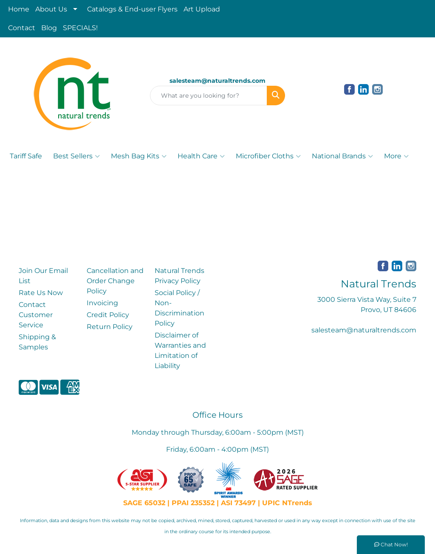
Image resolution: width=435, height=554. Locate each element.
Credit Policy (108, 315)
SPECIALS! (80, 28)
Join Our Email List (43, 276)
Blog (49, 28)
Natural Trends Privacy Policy (179, 276)
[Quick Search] (208, 95)
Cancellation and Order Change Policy (115, 281)
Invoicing (102, 303)
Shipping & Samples (37, 342)
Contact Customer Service (36, 315)
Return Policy (110, 327)
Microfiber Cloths (268, 156)
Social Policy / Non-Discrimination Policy (179, 308)
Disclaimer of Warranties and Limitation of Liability (180, 350)
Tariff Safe (26, 156)
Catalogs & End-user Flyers (132, 9)
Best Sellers (76, 156)
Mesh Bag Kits (139, 156)
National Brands (342, 156)
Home (18, 9)
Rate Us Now (41, 293)
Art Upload (202, 9)
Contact (21, 28)
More (396, 156)
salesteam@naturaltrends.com (363, 330)
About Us (51, 9)
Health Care (201, 156)
